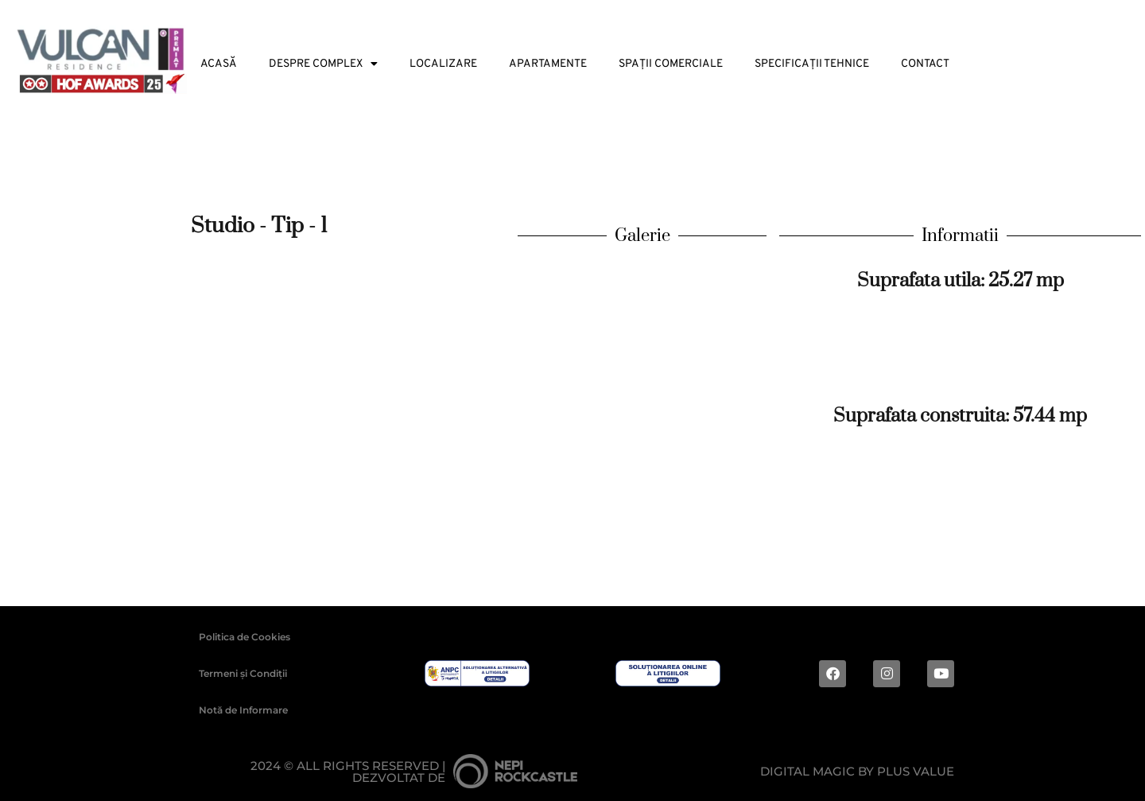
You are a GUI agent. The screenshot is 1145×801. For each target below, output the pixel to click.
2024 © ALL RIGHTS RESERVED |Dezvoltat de (347, 771)
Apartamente (548, 64)
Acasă (218, 64)
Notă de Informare (243, 710)
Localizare (443, 64)
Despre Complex (323, 64)
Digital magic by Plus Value (857, 771)
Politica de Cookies (244, 637)
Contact (925, 64)
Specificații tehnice (812, 64)
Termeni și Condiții (243, 673)
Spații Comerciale (671, 64)
